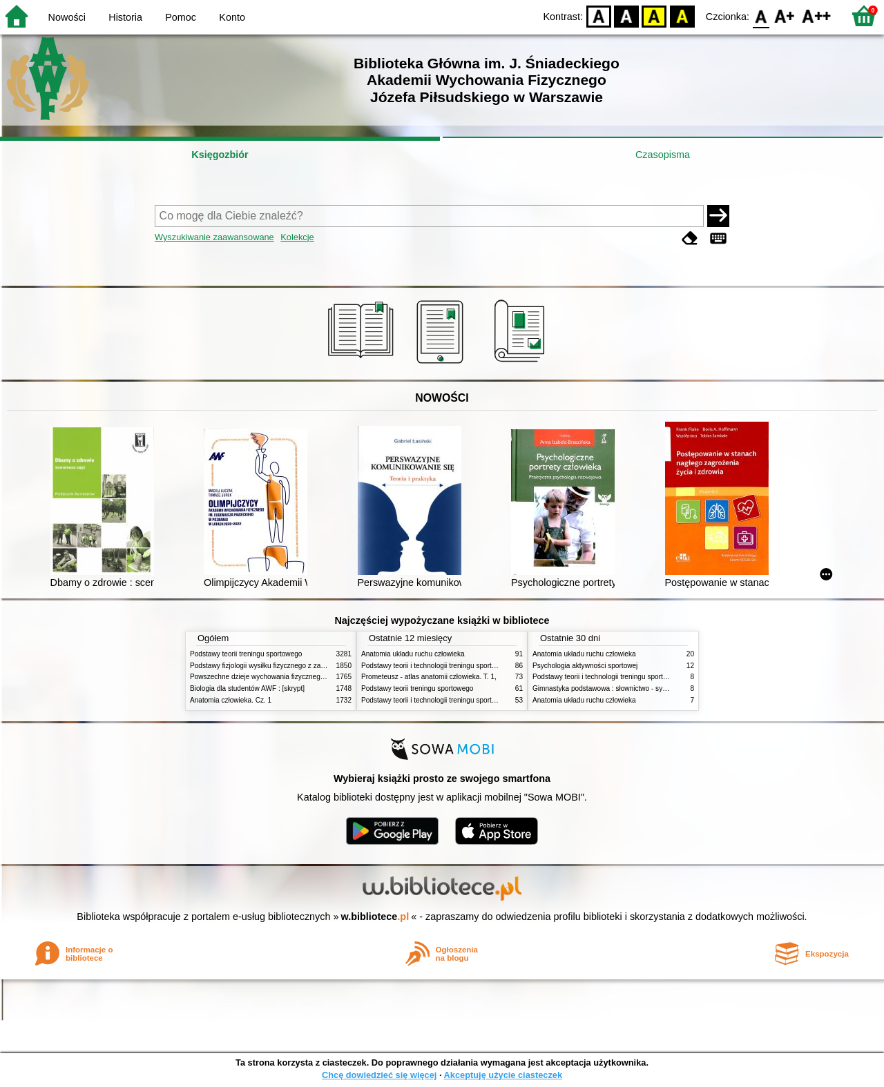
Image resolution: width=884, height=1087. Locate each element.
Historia (125, 17)
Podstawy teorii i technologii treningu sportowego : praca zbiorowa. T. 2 (470, 665)
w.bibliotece (375, 916)
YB (654, 15)
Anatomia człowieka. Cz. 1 (230, 700)
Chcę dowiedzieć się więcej (379, 1075)
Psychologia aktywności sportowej (584, 665)
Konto (232, 17)
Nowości (67, 17)
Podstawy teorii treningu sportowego (246, 654)
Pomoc (180, 17)
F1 (784, 15)
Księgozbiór (219, 154)
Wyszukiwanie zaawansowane (214, 237)
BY (682, 15)
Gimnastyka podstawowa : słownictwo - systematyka (613, 688)
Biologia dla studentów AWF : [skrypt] (247, 688)
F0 (760, 15)
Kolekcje (297, 237)
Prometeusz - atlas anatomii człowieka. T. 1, (429, 676)
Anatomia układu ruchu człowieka (413, 654)
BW (626, 15)
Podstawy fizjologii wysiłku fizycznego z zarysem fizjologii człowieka (294, 665)
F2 (816, 15)
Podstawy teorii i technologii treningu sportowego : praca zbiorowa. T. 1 (470, 700)
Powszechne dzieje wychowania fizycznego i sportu (269, 676)
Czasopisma (662, 154)
